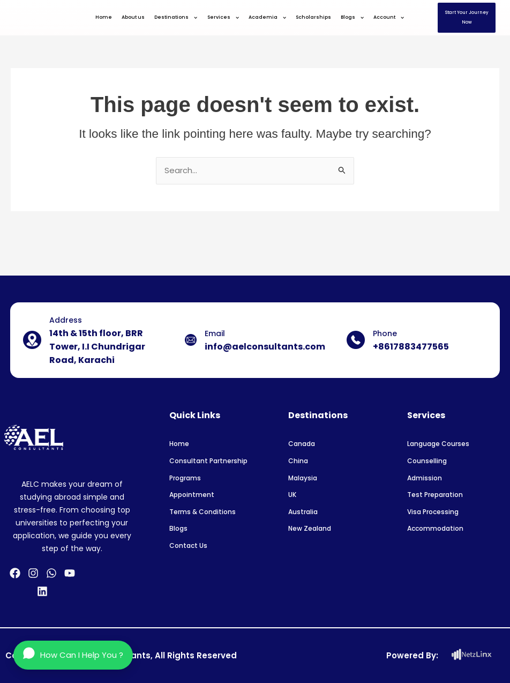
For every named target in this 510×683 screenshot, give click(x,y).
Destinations (175, 18)
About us (133, 17)
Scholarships (313, 17)
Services (223, 18)
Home (103, 17)
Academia (267, 18)
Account (388, 18)
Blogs (352, 18)
